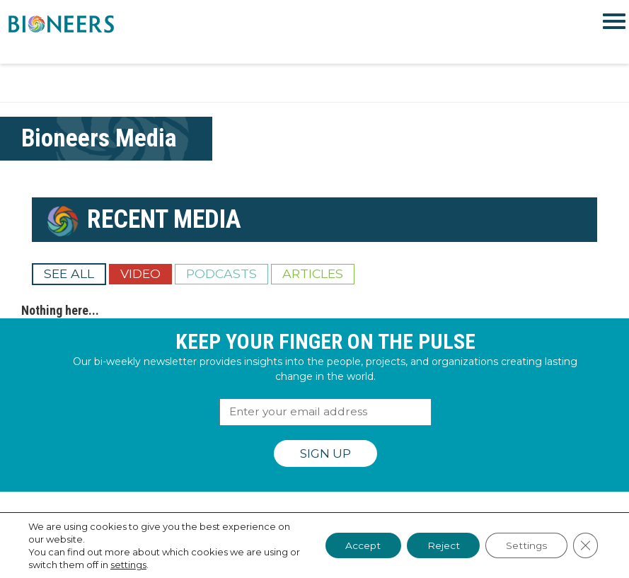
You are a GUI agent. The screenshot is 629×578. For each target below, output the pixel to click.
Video (140, 273)
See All (69, 273)
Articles (312, 273)
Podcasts (221, 273)
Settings (525, 545)
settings (140, 564)
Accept (357, 545)
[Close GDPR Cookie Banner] (585, 545)
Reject (439, 545)
